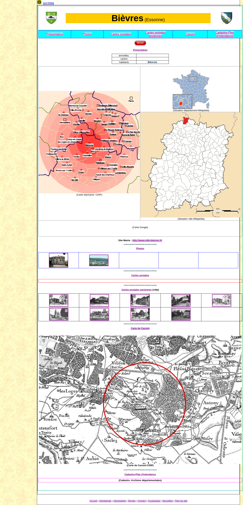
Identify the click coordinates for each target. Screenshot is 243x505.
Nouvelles (167, 500)
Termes (132, 500)
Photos (87, 34)
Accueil (93, 500)
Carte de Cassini (140, 328)
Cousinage (154, 500)
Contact (142, 500)
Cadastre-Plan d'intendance (224, 34)
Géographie (119, 500)
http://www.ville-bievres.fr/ (147, 240)
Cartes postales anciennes (155, 34)
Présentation (54, 34)
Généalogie (105, 500)
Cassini (190, 34)
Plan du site (181, 500)
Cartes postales (121, 34)
